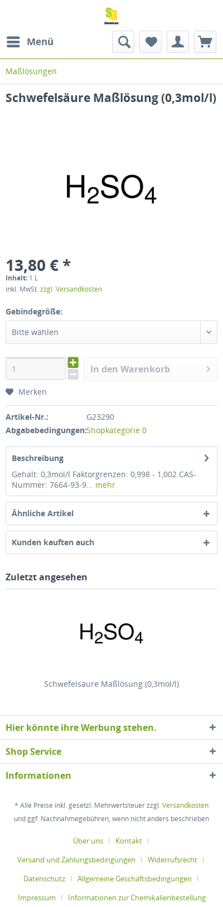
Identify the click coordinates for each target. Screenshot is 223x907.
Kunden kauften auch (53, 542)
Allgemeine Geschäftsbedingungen (134, 879)
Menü (30, 40)
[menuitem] (29, 42)
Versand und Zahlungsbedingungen (76, 860)
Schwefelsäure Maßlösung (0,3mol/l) (111, 683)
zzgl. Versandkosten (71, 289)
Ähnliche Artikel (43, 513)
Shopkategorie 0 (116, 430)
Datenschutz (44, 879)
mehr (104, 484)
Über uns (88, 841)
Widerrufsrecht (172, 860)
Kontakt (128, 841)
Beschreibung (38, 458)
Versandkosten (185, 805)
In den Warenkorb (150, 367)
